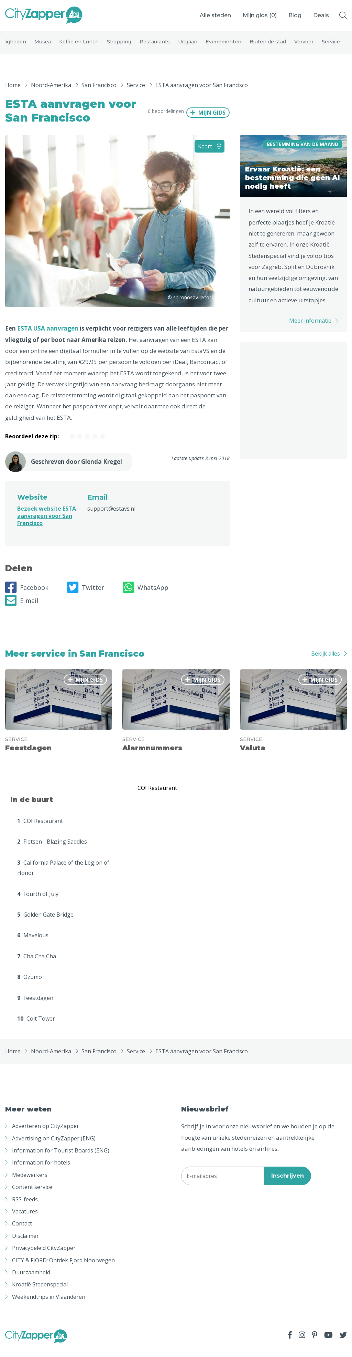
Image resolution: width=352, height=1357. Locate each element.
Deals (321, 15)
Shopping (119, 45)
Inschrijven (287, 1183)
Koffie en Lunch (79, 45)
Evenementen (223, 45)
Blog (294, 15)
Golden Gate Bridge (45, 922)
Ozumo (29, 985)
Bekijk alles (325, 661)
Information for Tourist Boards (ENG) (60, 1158)
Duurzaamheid (31, 1280)
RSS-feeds (25, 1207)
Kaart (209, 154)
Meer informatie (310, 328)
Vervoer (304, 45)
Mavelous (32, 943)
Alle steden (215, 15)
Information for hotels (41, 1170)
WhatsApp (145, 595)
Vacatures (25, 1219)
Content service (32, 1195)
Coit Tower (36, 1026)
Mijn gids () (260, 15)
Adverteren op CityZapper (45, 1134)
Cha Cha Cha (36, 964)
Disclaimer (25, 1244)
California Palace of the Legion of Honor (63, 876)
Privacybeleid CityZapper (44, 1256)
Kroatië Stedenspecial (40, 1292)
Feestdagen (35, 1006)
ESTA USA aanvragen (47, 336)
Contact (22, 1231)
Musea (42, 45)
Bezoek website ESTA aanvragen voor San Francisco (46, 524)
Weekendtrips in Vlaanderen (48, 1304)
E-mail (21, 608)
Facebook (26, 595)
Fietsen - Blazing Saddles (52, 849)
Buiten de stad (268, 45)
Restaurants (155, 45)
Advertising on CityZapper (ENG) (54, 1146)
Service (331, 45)
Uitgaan (187, 45)
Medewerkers (29, 1183)
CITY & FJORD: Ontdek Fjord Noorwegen (63, 1268)
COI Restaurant (40, 829)
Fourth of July (37, 902)
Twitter (85, 595)
